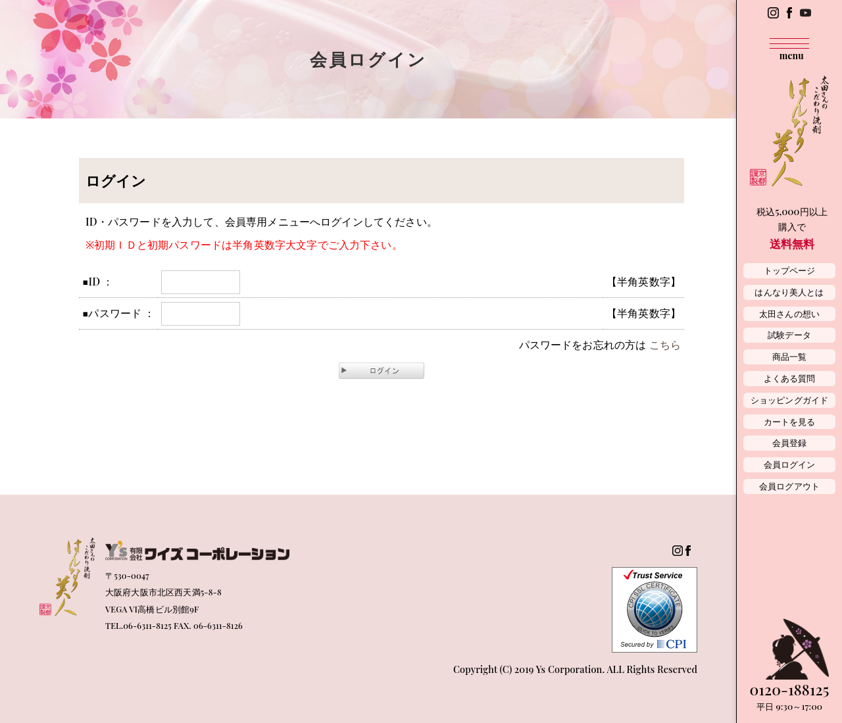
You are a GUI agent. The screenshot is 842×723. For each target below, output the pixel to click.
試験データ (789, 334)
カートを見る (790, 421)
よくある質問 (790, 378)
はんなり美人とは (789, 291)
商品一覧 (789, 356)
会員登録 (789, 442)
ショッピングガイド (789, 399)
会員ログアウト (789, 485)
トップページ (790, 270)
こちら (665, 344)
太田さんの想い (789, 313)
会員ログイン (790, 464)
